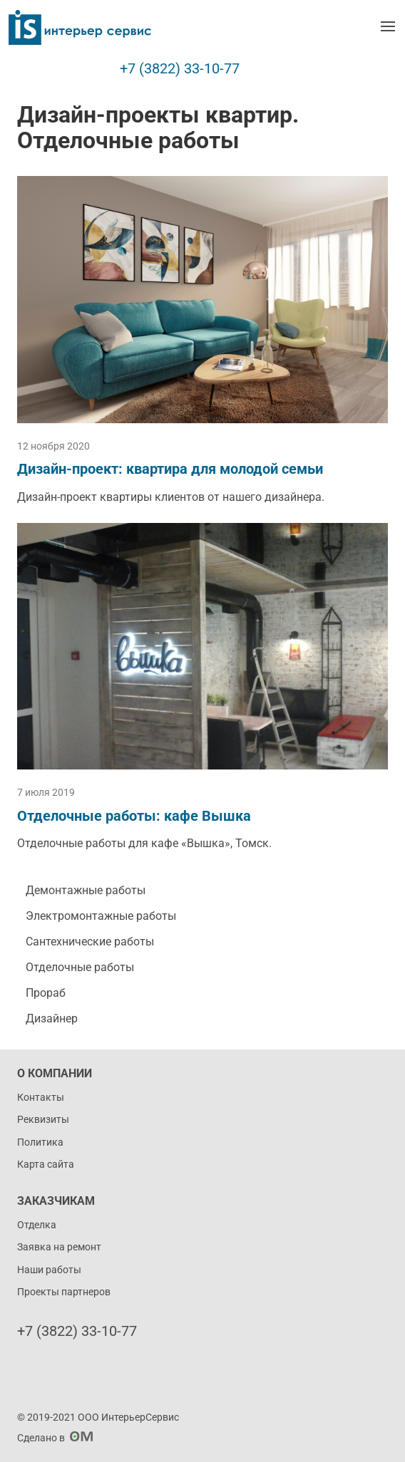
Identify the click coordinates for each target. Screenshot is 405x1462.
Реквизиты (43, 1119)
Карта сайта (45, 1164)
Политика (40, 1142)
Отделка (36, 1224)
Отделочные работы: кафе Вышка (134, 815)
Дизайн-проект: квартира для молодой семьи (170, 468)
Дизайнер (52, 1018)
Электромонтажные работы (101, 916)
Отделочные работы (80, 967)
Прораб (46, 993)
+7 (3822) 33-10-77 (180, 68)
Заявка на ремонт (59, 1247)
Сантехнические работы (90, 941)
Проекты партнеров (64, 1291)
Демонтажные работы (85, 890)
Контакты (40, 1097)
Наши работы (49, 1269)
